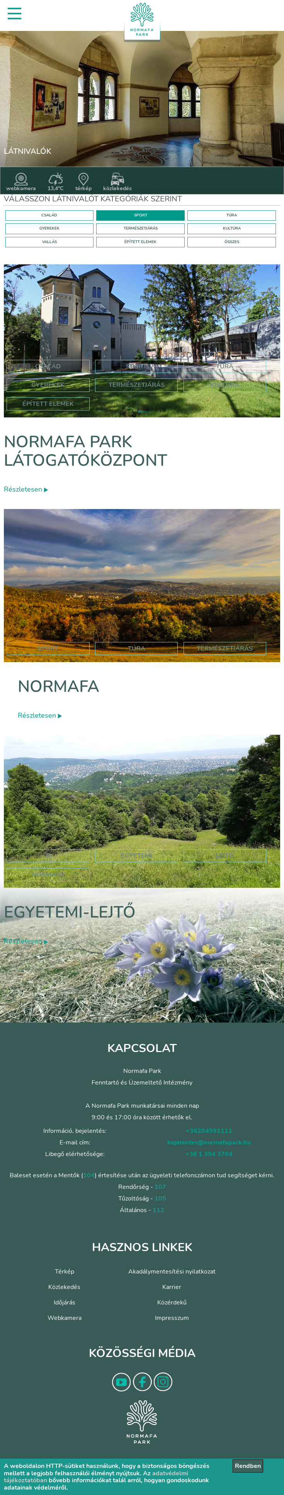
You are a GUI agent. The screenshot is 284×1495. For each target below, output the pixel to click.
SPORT (140, 215)
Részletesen (26, 489)
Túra (224, 366)
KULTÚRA (232, 228)
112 (158, 1210)
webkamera (21, 182)
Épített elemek (48, 404)
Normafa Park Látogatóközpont (85, 451)
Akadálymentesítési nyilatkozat (172, 1271)
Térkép (64, 1271)
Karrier (171, 1287)
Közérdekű (172, 1302)
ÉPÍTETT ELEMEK (140, 242)
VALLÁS (49, 242)
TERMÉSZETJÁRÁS (141, 228)
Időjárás (64, 1302)
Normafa (58, 687)
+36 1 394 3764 (209, 1154)
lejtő (225, 855)
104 (89, 1175)
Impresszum (172, 1318)
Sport (136, 366)
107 (160, 1187)
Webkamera (65, 1318)
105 (160, 1198)
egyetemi (136, 855)
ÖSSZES (231, 242)
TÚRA (231, 215)
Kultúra (224, 385)
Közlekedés (64, 1287)
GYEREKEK (49, 228)
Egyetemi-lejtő (70, 912)
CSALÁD (49, 215)
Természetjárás (137, 385)
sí (48, 855)
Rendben (248, 1466)
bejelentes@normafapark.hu (209, 1142)
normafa (48, 874)
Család (48, 366)
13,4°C (56, 182)
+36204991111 (209, 1131)
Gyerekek (48, 385)
